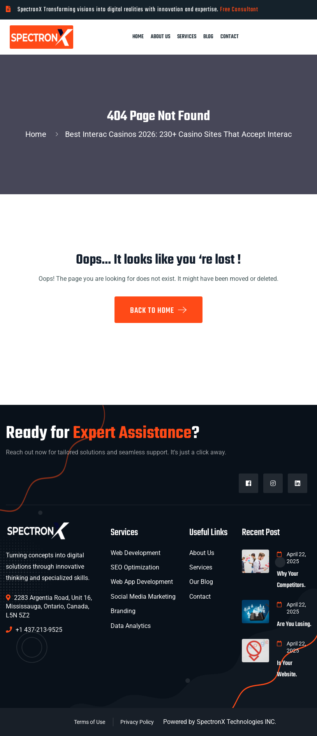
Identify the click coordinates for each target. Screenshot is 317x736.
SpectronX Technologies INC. (236, 721)
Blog (208, 36)
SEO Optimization (135, 567)
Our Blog (201, 581)
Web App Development (142, 581)
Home (138, 36)
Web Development (135, 553)
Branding (123, 611)
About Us (160, 36)
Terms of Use (89, 722)
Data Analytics (131, 626)
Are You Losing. (294, 624)
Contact (229, 36)
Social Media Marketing (143, 596)
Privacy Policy (137, 722)
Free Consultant (239, 10)
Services (186, 36)
